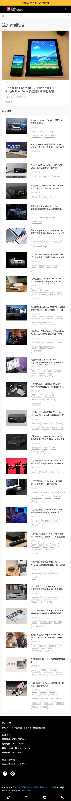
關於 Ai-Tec (7, 727)
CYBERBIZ (29, 790)
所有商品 (18, 727)
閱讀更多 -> (10, 102)
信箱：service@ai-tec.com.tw (16, 748)
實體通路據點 (39, 727)
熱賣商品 (27, 727)
